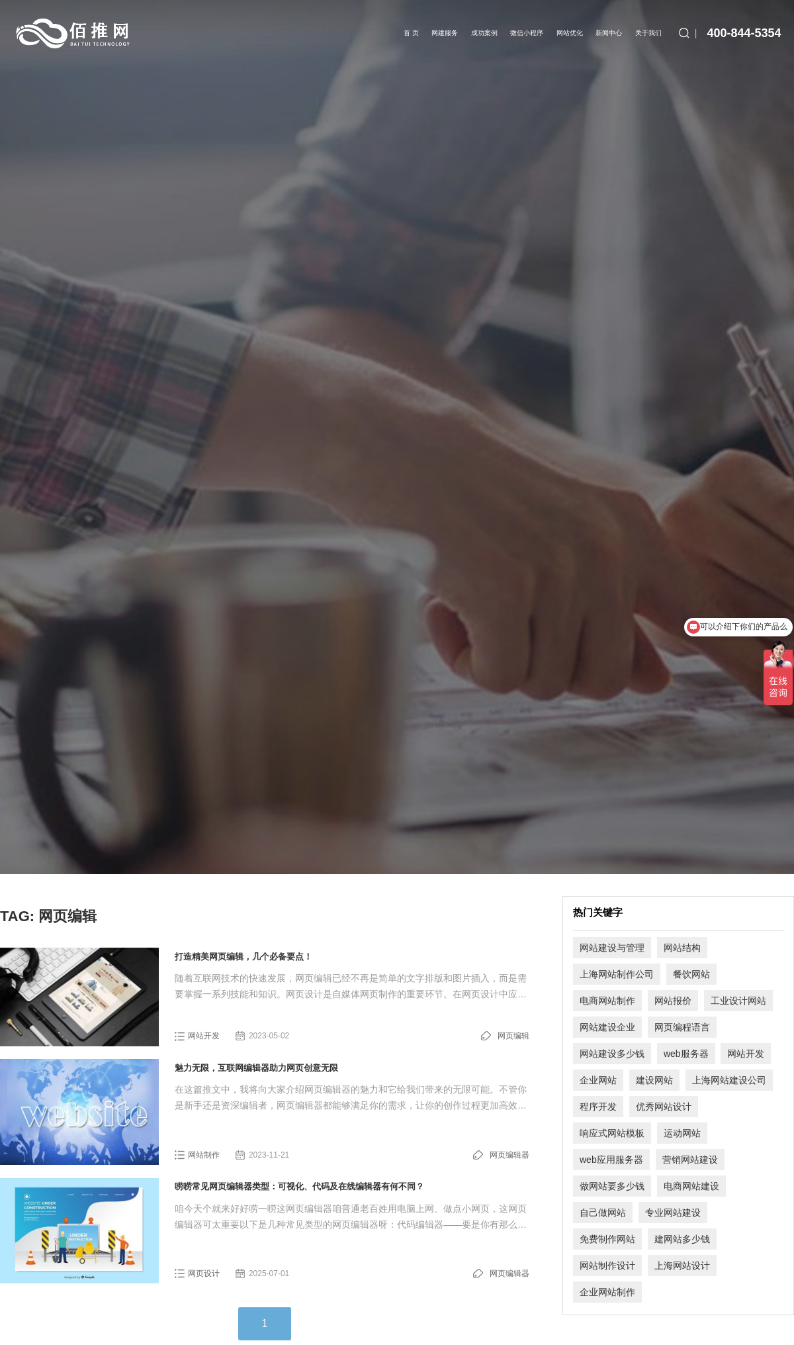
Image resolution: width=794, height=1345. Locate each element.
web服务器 (686, 1053)
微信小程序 (526, 32)
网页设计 (204, 1273)
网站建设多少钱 (612, 1053)
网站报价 (672, 1000)
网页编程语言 (682, 1027)
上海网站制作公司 (617, 974)
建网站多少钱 (682, 1239)
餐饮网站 (691, 974)
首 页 (411, 32)
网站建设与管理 (612, 947)
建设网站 (654, 1080)
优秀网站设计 (663, 1106)
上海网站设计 (682, 1265)
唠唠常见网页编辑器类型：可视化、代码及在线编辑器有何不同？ (299, 1186)
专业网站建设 (673, 1212)
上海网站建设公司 (729, 1080)
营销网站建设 (690, 1159)
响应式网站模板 (612, 1133)
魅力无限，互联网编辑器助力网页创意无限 (256, 1068)
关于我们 (648, 32)
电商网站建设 (691, 1186)
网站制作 (204, 1155)
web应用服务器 (611, 1159)
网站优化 (569, 32)
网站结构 (682, 947)
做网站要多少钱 (612, 1186)
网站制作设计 (607, 1265)
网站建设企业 (607, 1027)
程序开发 (598, 1106)
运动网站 (682, 1133)
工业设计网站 (738, 1000)
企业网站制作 (607, 1292)
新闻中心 (609, 32)
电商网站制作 (607, 1000)
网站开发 (204, 1035)
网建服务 (444, 32)
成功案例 (484, 32)
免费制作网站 (607, 1239)
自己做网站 (603, 1212)
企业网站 (598, 1080)
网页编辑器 (509, 1155)
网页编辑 (513, 1035)
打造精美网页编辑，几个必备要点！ (243, 957)
